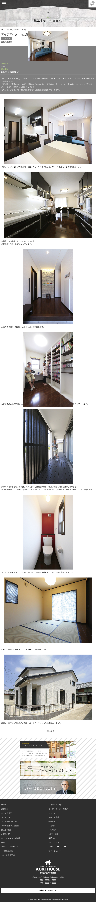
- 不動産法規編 (7, 865)
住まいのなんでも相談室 (10, 852)
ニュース (52, 827)
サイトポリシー (54, 865)
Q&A (3, 856)
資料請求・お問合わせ (48, 904)
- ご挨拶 (51, 839)
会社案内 (52, 835)
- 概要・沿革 (53, 848)
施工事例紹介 (6, 844)
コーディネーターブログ (58, 823)
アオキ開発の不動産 (9, 835)
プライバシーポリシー (57, 860)
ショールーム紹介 (55, 818)
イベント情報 (53, 831)
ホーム (3, 818)
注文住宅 (4, 823)
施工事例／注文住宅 (12, 30)
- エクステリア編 (8, 869)
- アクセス (52, 844)
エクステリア (6, 827)
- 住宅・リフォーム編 (9, 860)
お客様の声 (5, 848)
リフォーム (5, 831)
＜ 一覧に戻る (48, 745)
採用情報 (52, 852)
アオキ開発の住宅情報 (10, 839)
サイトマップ (53, 856)
